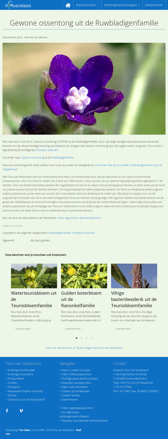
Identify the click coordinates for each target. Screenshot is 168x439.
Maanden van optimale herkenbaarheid (84, 420)
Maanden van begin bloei (76, 383)
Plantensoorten (86, 5)
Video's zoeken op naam (76, 370)
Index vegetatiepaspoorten (77, 408)
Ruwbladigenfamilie (63, 157)
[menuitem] (68, 5)
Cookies (12, 383)
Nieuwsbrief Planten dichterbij (25, 391)
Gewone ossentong (32, 157)
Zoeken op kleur (71, 395)
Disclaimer (14, 387)
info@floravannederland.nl (131, 378)
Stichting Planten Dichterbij (131, 374)
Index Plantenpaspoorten (77, 374)
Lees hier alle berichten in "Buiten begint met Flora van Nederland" (84, 348)
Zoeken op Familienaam (76, 391)
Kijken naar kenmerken (75, 387)
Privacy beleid (16, 378)
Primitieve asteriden (47, 150)
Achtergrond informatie (21, 370)
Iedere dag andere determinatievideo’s (79, 218)
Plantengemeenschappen (120, 5)
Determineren (154, 5)
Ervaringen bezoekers (20, 374)
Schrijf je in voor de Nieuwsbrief (26, 399)
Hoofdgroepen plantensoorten (80, 378)
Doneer (12, 395)
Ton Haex (24, 430)
